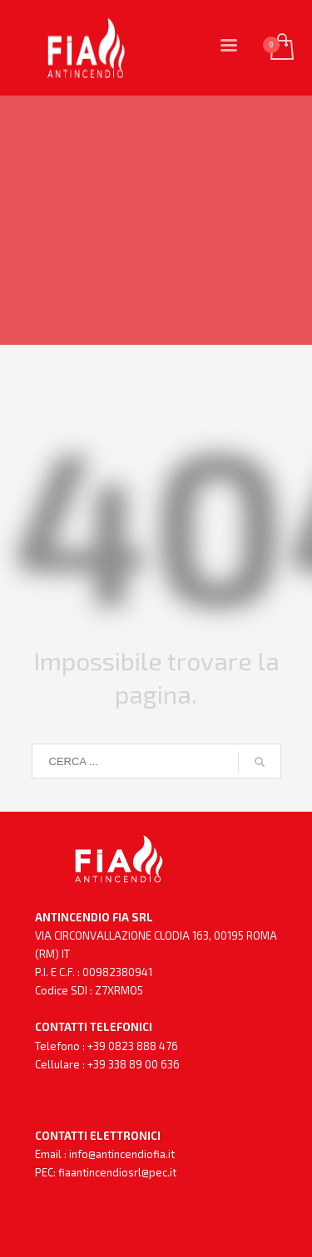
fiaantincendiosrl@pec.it (117, 1172)
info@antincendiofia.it (122, 1154)
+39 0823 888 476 (132, 1046)
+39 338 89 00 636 (133, 1064)
